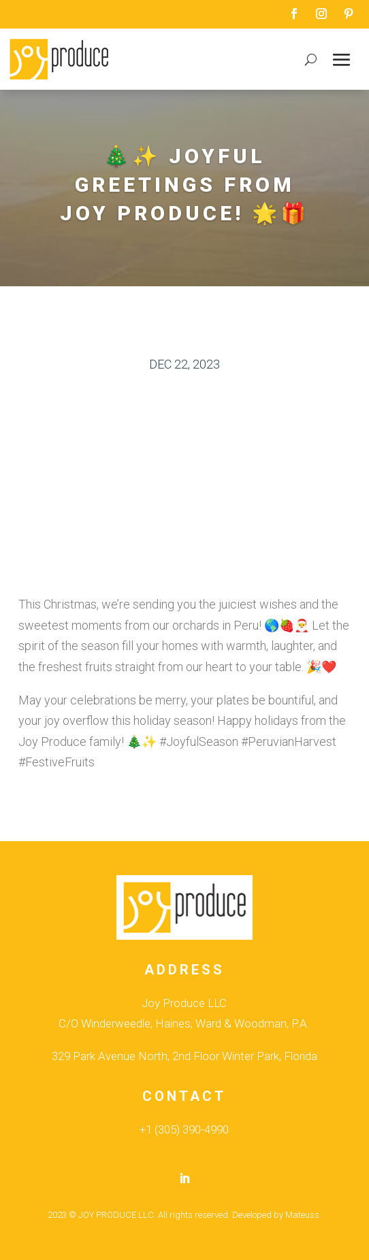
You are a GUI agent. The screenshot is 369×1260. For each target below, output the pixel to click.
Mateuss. (303, 1215)
